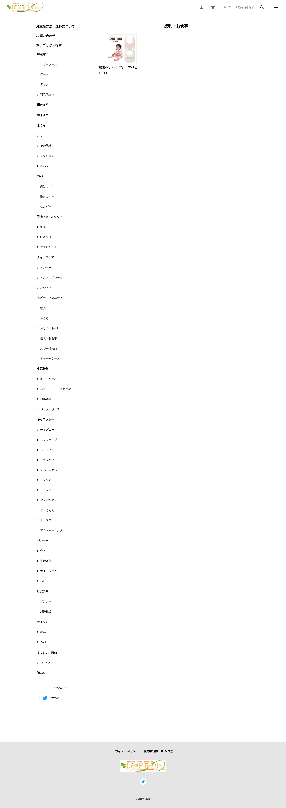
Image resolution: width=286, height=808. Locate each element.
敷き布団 (42, 115)
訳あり (41, 672)
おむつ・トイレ (50, 328)
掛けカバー (47, 186)
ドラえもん (47, 510)
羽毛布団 (42, 54)
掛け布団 (42, 104)
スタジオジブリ (50, 439)
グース (44, 74)
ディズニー (47, 429)
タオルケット (48, 247)
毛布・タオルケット (49, 216)
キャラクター (45, 419)
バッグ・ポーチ (50, 409)
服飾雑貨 (45, 399)
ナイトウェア (45, 257)
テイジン (42, 621)
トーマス (45, 520)
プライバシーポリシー (125, 751)
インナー (45, 267)
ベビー (44, 581)
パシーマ (42, 540)
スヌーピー (47, 449)
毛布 (43, 227)
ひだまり (42, 591)
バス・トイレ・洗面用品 (55, 389)
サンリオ (45, 480)
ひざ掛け (45, 237)
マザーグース (48, 64)
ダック (44, 84)
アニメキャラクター (53, 530)
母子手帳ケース (50, 358)
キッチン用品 (48, 379)
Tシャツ (45, 662)
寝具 (43, 308)
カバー (41, 176)
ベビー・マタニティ (49, 298)
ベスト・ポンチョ (51, 277)
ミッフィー (47, 490)
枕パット (45, 165)
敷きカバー (47, 196)
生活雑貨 (42, 368)
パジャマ (45, 287)
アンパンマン (48, 500)
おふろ (44, 318)
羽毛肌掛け (47, 94)
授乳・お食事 (48, 338)
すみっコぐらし (50, 469)
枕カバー (45, 206)
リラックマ (47, 459)
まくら (41, 125)
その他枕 (45, 145)
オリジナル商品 (47, 652)
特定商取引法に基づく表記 (158, 751)
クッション (47, 155)
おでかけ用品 (48, 348)
